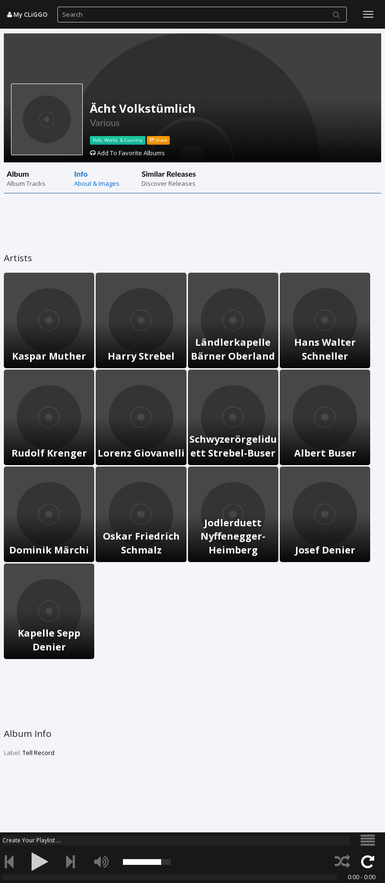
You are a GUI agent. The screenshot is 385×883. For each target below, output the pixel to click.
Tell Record (38, 752)
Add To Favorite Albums (127, 153)
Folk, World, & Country (118, 140)
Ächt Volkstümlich (143, 108)
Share (158, 140)
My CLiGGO (27, 14)
